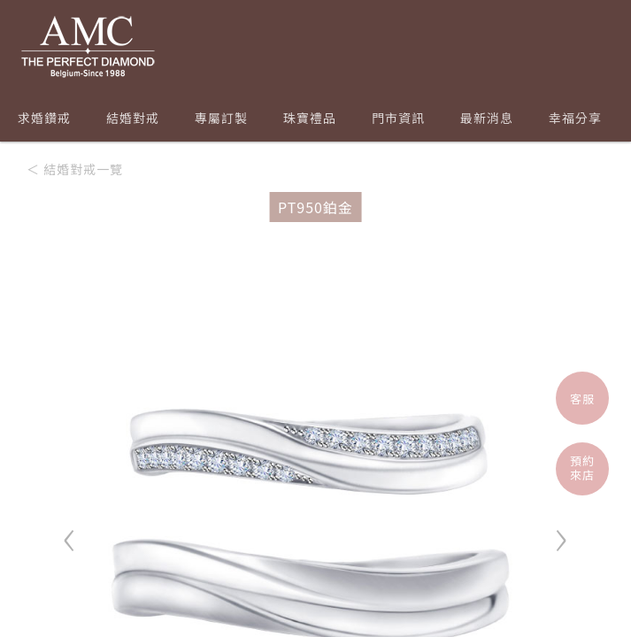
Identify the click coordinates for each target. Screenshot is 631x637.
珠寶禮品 (309, 118)
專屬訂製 (221, 118)
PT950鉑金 (315, 207)
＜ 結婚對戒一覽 (75, 169)
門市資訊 (398, 118)
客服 (582, 398)
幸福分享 (575, 118)
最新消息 (486, 118)
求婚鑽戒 (44, 118)
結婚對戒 (132, 118)
